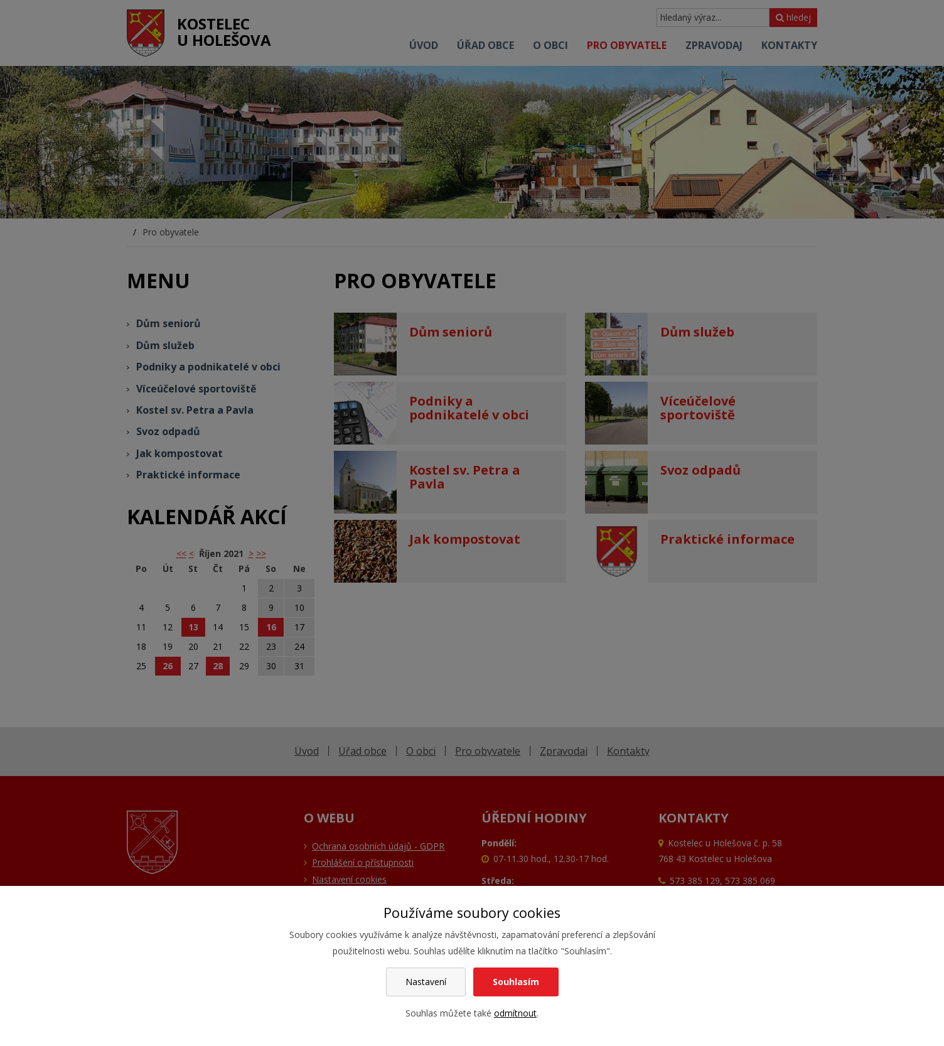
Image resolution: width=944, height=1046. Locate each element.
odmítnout (515, 1013)
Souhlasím (516, 982)
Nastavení (425, 982)
